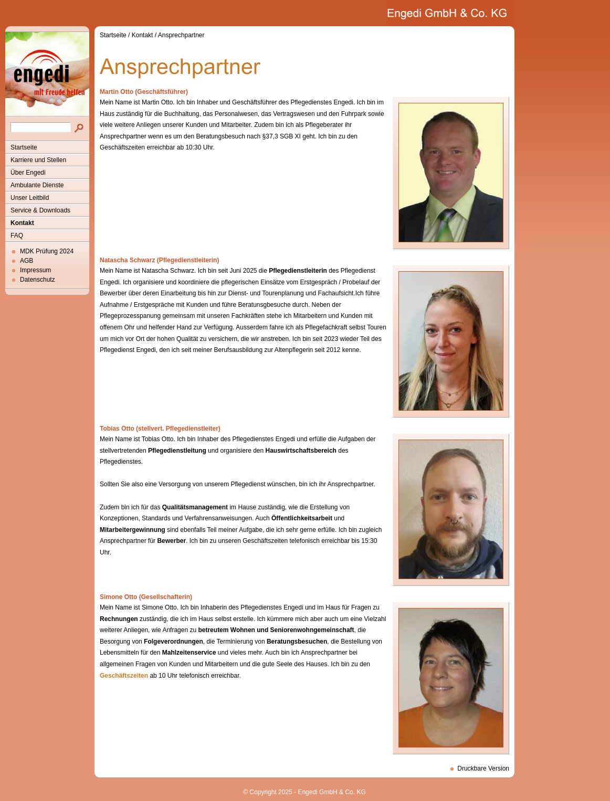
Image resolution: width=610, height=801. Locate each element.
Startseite (23, 147)
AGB (26, 260)
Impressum (35, 270)
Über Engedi (28, 172)
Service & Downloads (40, 210)
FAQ (16, 235)
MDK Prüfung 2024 (46, 251)
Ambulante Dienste (37, 185)
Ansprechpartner (181, 35)
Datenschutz (37, 279)
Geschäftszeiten (124, 675)
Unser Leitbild (29, 197)
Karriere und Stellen (38, 160)
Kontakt (22, 223)
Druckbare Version (483, 768)
